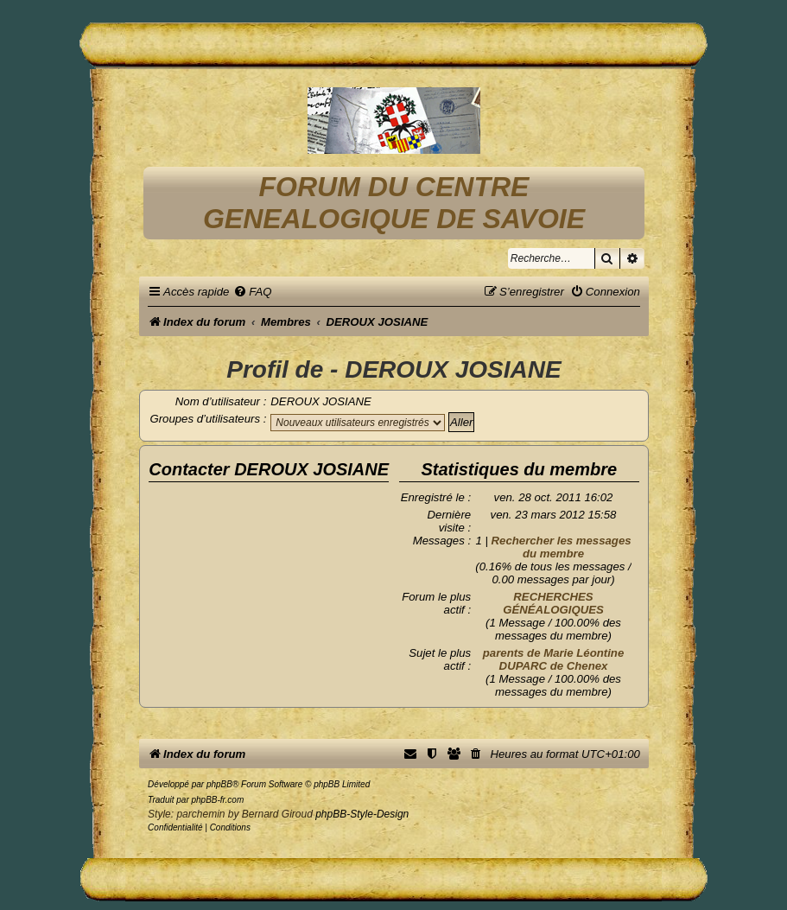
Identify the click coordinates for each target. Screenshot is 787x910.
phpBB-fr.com (217, 800)
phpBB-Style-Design (362, 814)
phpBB (219, 784)
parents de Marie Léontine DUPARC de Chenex (553, 659)
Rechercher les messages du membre (562, 547)
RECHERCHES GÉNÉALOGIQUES (553, 603)
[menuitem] (252, 291)
